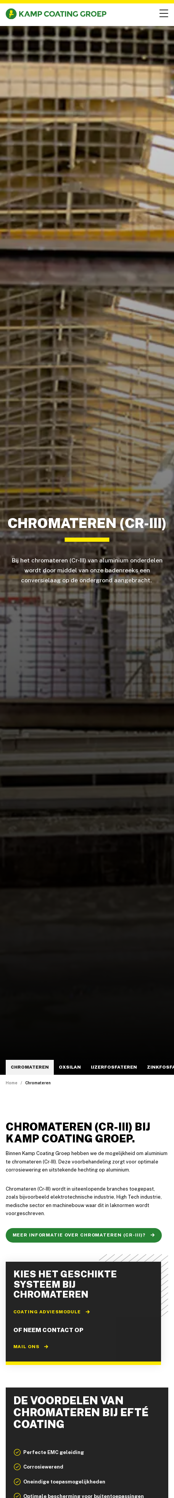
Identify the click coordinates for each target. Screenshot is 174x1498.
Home (12, 1082)
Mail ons (31, 1346)
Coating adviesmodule (52, 1311)
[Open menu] (163, 14)
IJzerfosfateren (114, 1067)
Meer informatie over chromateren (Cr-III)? (84, 1235)
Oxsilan (70, 1067)
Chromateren (30, 1067)
